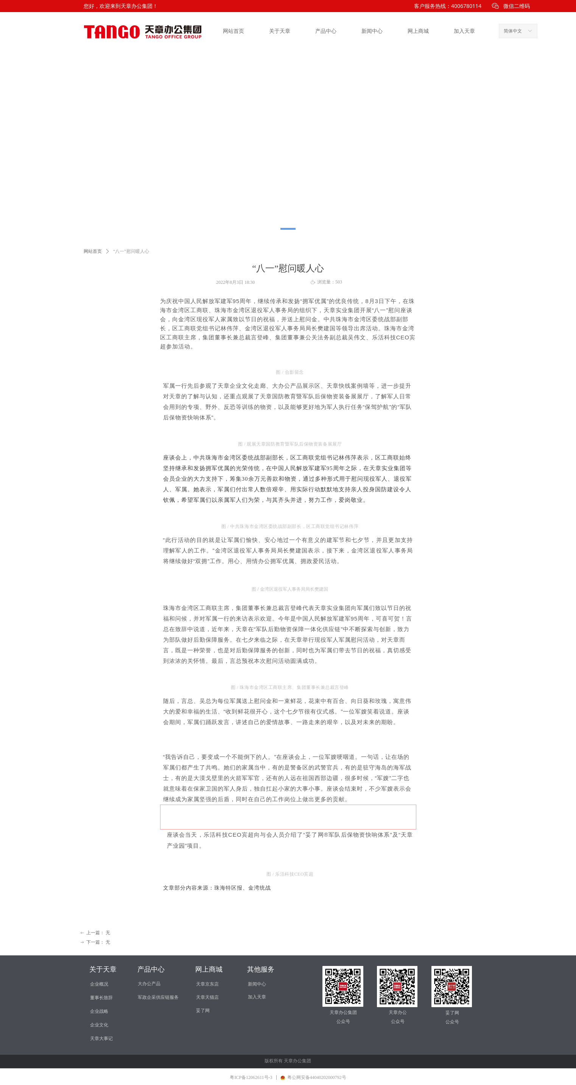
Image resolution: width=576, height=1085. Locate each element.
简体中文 (513, 31)
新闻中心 (372, 31)
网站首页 (233, 31)
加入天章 (464, 31)
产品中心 (325, 31)
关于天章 (279, 31)
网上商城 (418, 31)
